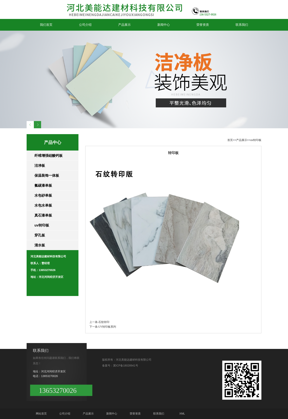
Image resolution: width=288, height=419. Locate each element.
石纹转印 (103, 322)
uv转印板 (41, 225)
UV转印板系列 (107, 326)
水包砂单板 (43, 195)
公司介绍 (85, 24)
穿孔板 (39, 235)
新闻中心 (163, 24)
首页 (230, 140)
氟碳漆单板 (43, 185)
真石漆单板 (43, 215)
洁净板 (39, 166)
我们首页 (46, 24)
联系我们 (242, 24)
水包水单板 (43, 205)
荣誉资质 (202, 24)
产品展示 (124, 24)
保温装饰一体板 (46, 175)
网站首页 (41, 413)
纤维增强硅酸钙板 (48, 156)
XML (182, 413)
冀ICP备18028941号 (125, 365)
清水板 (39, 245)
